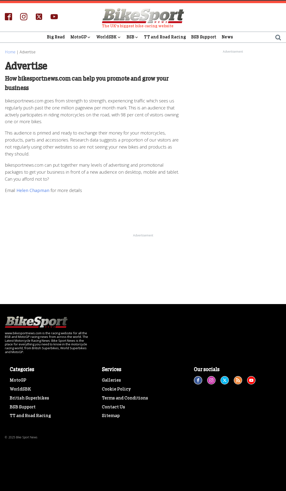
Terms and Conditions (125, 398)
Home (10, 52)
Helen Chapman (32, 190)
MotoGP (80, 37)
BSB (133, 37)
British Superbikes (29, 398)
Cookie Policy (116, 389)
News (227, 37)
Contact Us (113, 407)
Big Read (56, 37)
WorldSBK (108, 37)
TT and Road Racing (165, 37)
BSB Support (203, 37)
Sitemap (111, 416)
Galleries (111, 380)
